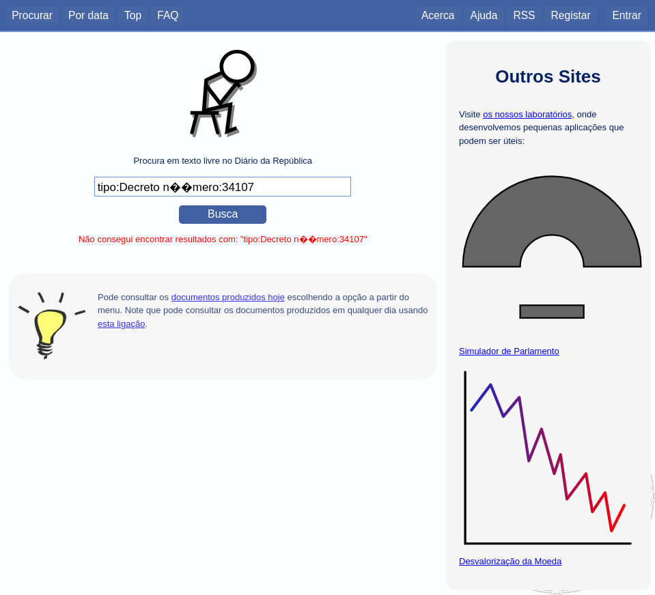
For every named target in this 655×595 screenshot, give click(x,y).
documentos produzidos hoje (228, 297)
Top (132, 14)
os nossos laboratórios (527, 114)
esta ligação (121, 324)
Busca (223, 214)
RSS (524, 14)
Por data (88, 14)
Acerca (438, 14)
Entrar (626, 14)
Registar (571, 14)
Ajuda (483, 14)
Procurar (32, 14)
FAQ (167, 14)
